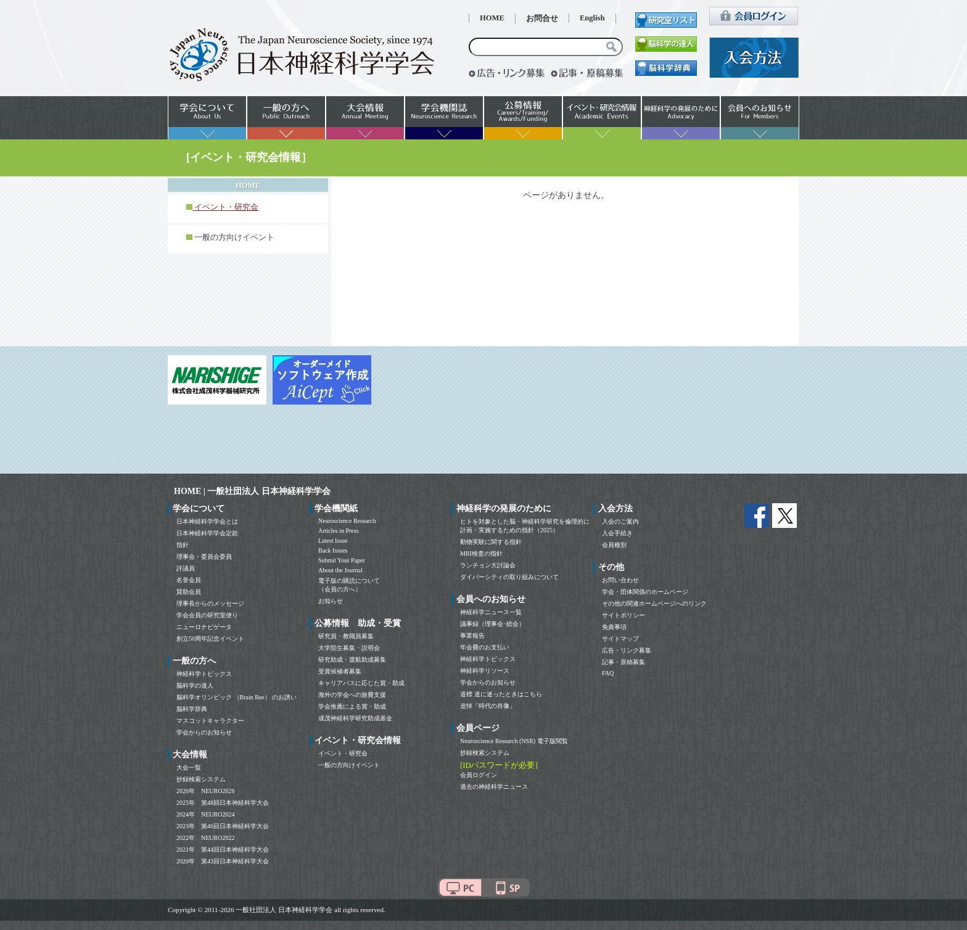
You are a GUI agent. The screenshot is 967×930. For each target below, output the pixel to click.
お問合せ (542, 18)
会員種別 (614, 544)
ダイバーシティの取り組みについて (509, 577)
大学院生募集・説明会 (349, 647)
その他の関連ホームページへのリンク (654, 603)
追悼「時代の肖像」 (488, 705)
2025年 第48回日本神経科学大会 (222, 802)
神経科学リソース (484, 670)
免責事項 (614, 626)
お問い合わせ (620, 580)
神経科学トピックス (204, 673)
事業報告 (472, 635)
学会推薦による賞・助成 (352, 706)
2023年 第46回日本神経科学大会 (222, 826)
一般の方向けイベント (234, 237)
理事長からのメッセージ (210, 603)
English (592, 18)
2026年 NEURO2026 (205, 791)
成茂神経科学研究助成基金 (355, 718)
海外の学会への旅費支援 (352, 694)
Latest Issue (333, 540)
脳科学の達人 (194, 685)
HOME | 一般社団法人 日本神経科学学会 (252, 491)
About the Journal (340, 570)
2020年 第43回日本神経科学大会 (222, 861)
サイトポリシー (623, 615)
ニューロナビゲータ (204, 626)
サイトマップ (620, 638)
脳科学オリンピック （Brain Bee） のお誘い (236, 697)
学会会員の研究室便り (207, 615)
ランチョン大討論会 (488, 565)
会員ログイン (478, 775)
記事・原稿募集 (623, 662)
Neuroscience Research (347, 520)
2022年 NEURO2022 (205, 837)
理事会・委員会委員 (204, 556)
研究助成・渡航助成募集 (352, 659)
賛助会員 (188, 591)
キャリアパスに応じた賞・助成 (361, 683)
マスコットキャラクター (210, 720)
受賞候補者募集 (339, 671)
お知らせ (330, 601)
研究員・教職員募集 (346, 636)
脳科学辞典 (191, 709)
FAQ (608, 673)
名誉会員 (188, 580)
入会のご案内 (620, 521)
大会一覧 (188, 767)
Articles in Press (338, 530)
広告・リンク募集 (626, 650)
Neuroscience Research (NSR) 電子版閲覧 (514, 741)
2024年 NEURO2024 (205, 814)
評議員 (185, 568)
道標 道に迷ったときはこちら (501, 694)
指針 (182, 544)
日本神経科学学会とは (207, 521)
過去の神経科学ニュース (494, 786)
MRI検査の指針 (481, 553)
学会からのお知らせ (204, 732)
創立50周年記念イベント (210, 638)
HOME (492, 18)
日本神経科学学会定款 (207, 533)
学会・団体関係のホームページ (645, 591)
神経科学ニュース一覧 (491, 612)
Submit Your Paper (341, 560)
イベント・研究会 (343, 753)
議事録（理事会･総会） (492, 623)
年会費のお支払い (484, 647)
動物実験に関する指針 (491, 541)
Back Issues (333, 550)
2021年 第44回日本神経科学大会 (222, 849)
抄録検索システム (201, 779)
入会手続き (617, 533)
